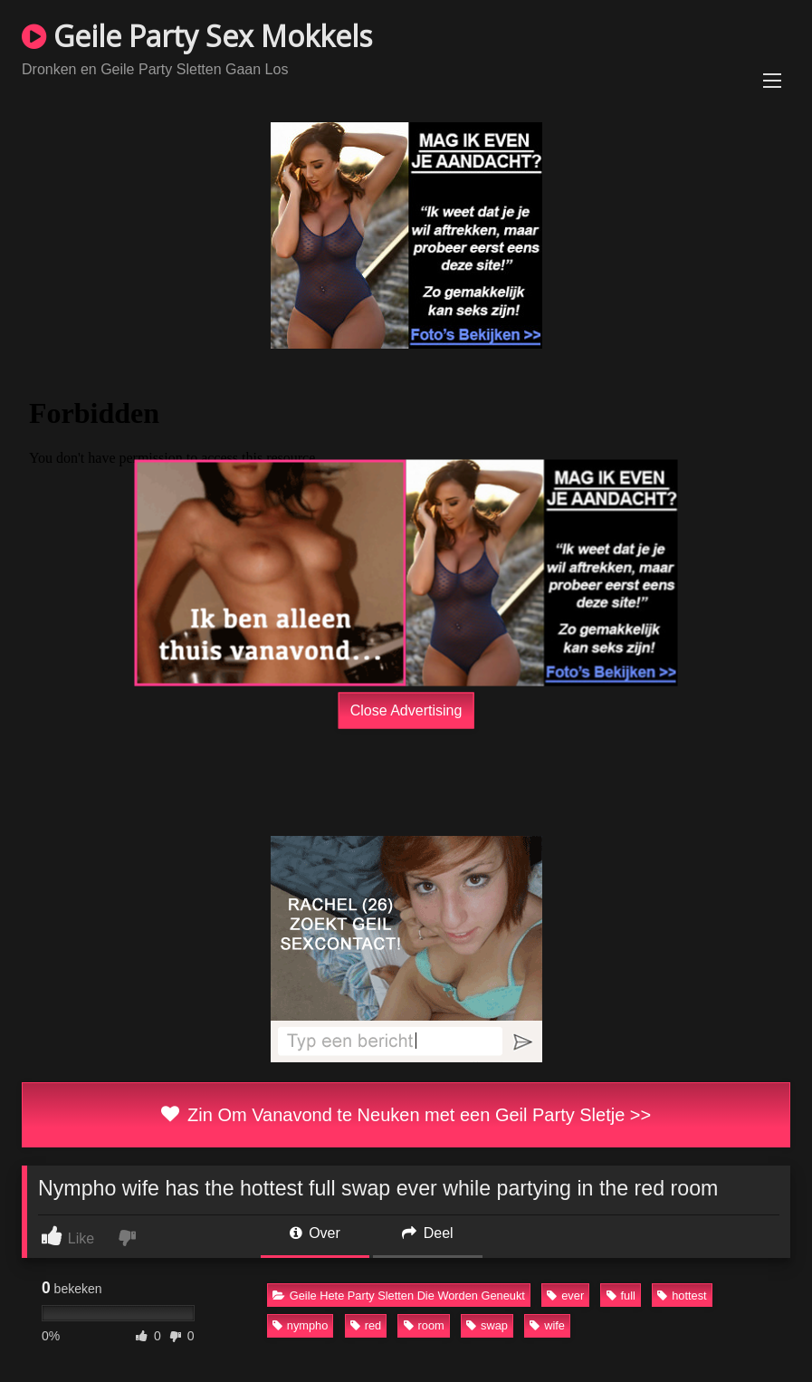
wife (547, 1325)
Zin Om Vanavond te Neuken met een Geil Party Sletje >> (406, 1115)
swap (487, 1325)
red (366, 1325)
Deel (427, 1233)
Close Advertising (406, 709)
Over (315, 1233)
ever (565, 1295)
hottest (681, 1295)
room (424, 1325)
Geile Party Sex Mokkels (197, 35)
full (621, 1295)
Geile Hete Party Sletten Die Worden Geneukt (398, 1295)
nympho (300, 1325)
